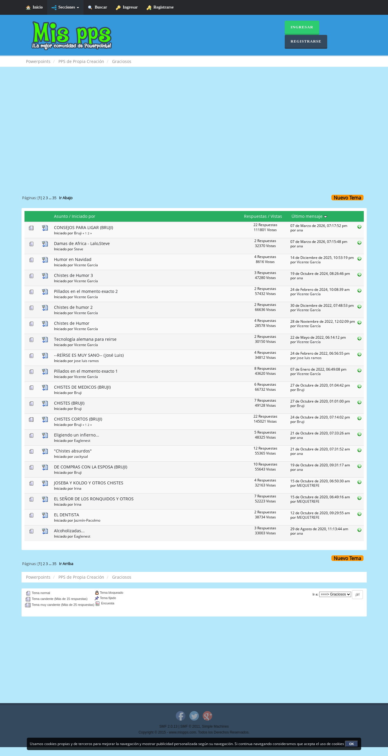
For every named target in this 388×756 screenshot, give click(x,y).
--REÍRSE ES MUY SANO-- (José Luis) (89, 355)
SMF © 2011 (190, 726)
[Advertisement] (194, 120)
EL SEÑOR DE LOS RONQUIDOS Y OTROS (94, 499)
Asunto (61, 216)
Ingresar (127, 7)
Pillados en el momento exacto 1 (86, 371)
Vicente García (86, 264)
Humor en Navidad (72, 259)
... (50, 197)
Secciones (65, 7)
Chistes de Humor (71, 323)
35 (54, 197)
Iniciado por (83, 216)
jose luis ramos (86, 360)
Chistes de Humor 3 (73, 275)
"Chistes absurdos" (73, 451)
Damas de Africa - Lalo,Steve (82, 243)
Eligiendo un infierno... (76, 435)
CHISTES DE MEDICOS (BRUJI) (82, 387)
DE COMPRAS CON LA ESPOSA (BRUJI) (90, 467)
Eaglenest (82, 440)
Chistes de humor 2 (73, 307)
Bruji (78, 233)
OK (351, 744)
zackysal (81, 456)
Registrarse (160, 7)
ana (300, 230)
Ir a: (316, 594)
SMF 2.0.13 (168, 726)
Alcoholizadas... (69, 530)
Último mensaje (309, 216)
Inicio (34, 7)
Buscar (97, 7)
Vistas (276, 216)
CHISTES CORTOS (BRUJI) (78, 419)
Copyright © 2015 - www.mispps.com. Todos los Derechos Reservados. (194, 732)
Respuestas (255, 216)
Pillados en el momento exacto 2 (86, 291)
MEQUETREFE (308, 485)
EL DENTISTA (66, 514)
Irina (77, 488)
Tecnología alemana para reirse (85, 339)
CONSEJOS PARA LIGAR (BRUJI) (83, 227)
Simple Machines (215, 726)
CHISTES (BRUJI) (69, 403)
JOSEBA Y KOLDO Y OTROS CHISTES (88, 483)
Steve (78, 248)
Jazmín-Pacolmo (87, 520)
